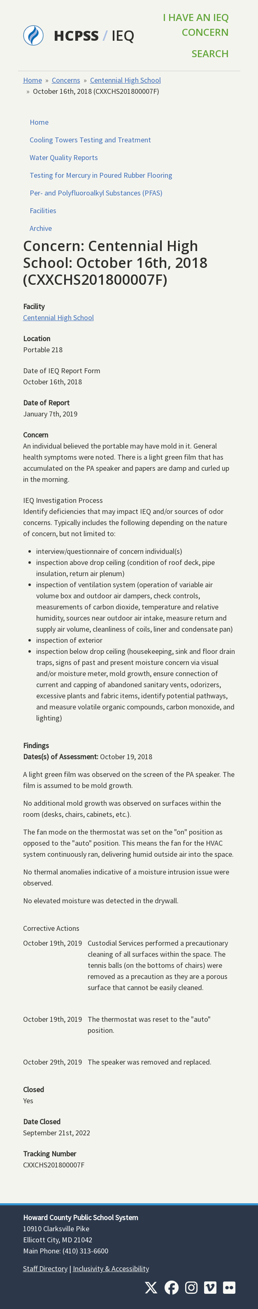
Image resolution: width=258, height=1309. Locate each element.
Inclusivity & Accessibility (111, 1268)
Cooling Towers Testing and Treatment (90, 139)
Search (210, 53)
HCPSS (76, 35)
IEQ (123, 35)
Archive (41, 228)
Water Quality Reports (64, 157)
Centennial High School (125, 80)
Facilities (43, 210)
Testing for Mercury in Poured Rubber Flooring (101, 175)
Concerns (66, 80)
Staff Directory (45, 1268)
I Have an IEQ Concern (196, 24)
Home (32, 80)
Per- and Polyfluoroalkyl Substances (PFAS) (96, 193)
